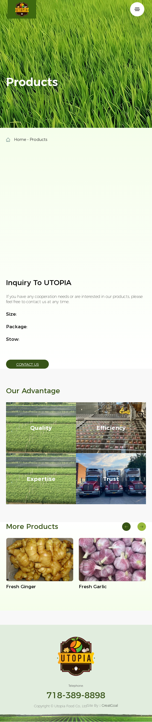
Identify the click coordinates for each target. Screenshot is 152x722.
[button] (126, 526)
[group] (39, 564)
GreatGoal (110, 705)
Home (20, 139)
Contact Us (27, 364)
